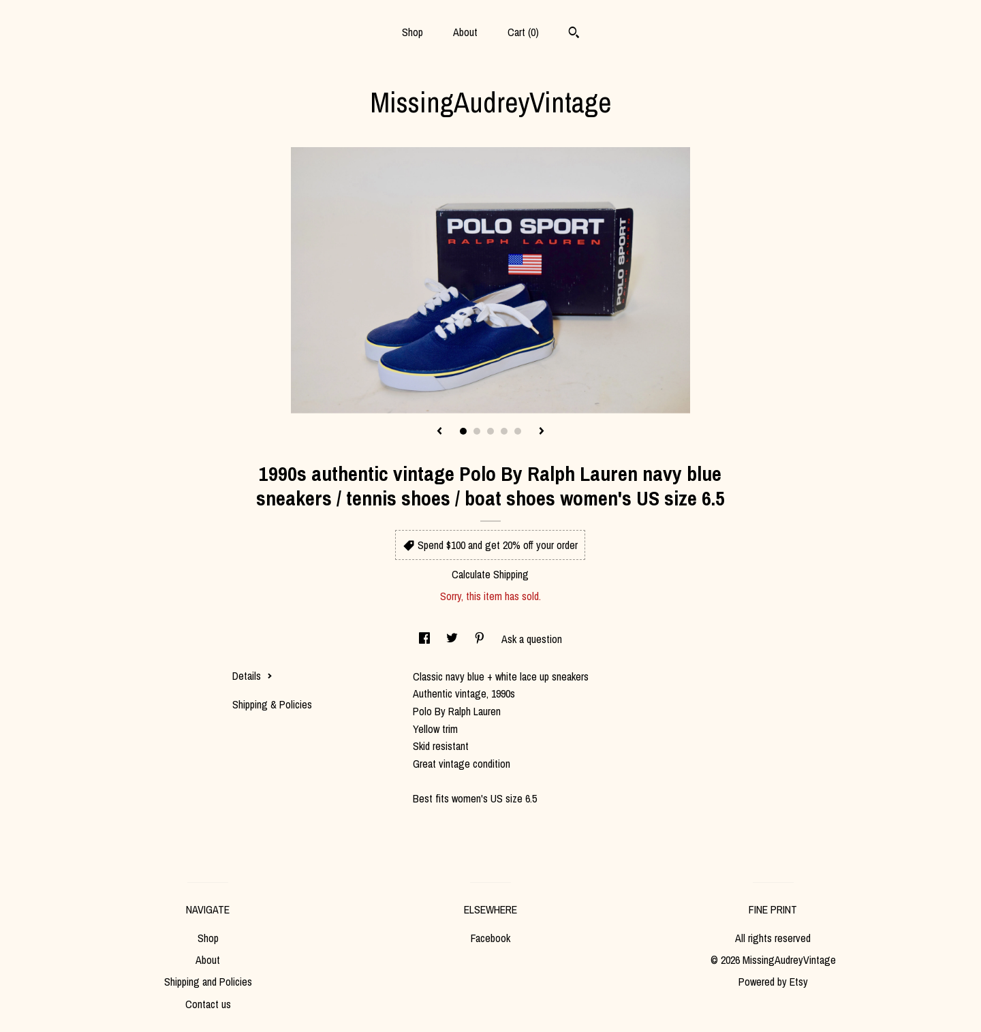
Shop (412, 32)
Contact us (208, 1004)
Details (252, 675)
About (465, 32)
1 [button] (463, 431)
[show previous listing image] (439, 432)
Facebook (490, 938)
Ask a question (531, 638)
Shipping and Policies (208, 981)
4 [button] (504, 431)
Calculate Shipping (490, 574)
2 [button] (476, 431)
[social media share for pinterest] (481, 638)
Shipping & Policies (272, 704)
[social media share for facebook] (426, 638)
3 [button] (490, 431)
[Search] (574, 34)
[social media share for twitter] (453, 638)
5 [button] (517, 431)
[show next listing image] (541, 432)
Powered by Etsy (773, 981)
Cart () (523, 32)
